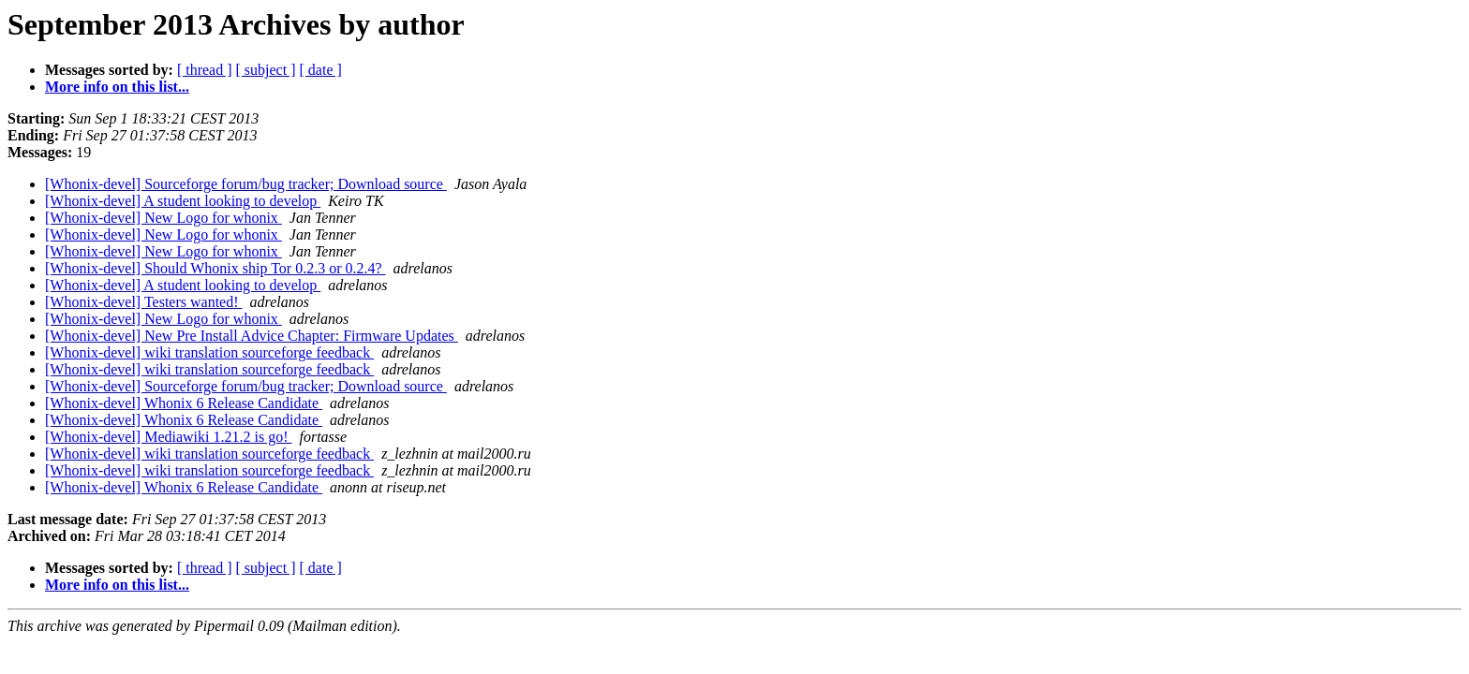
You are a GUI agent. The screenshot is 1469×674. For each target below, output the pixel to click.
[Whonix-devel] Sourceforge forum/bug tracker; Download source (246, 184)
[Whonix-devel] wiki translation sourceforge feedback (209, 352)
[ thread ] (204, 70)
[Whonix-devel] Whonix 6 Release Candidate (183, 403)
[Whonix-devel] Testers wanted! (144, 302)
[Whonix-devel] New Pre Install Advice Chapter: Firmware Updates (251, 336)
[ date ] (321, 70)
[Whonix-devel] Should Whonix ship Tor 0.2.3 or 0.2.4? (215, 268)
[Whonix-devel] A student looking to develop (182, 201)
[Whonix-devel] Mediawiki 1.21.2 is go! (168, 437)
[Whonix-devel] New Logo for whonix (163, 218)
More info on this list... (117, 87)
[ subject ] (266, 70)
